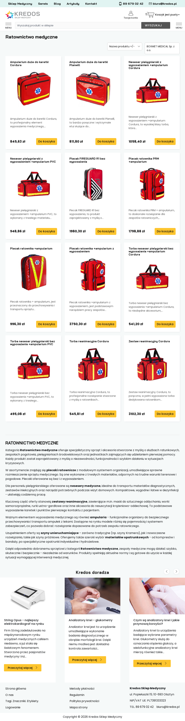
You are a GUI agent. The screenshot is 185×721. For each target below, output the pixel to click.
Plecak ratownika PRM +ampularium (144, 160)
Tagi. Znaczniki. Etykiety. (22, 701)
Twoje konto (131, 15)
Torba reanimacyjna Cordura (89, 341)
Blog (57, 3)
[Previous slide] (166, 571)
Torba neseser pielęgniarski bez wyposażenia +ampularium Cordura (151, 251)
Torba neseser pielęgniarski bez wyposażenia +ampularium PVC (32, 343)
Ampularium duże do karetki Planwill (88, 63)
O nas (9, 695)
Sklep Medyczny (20, 3)
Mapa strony (79, 707)
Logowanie (12, 707)
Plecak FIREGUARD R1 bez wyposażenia (87, 160)
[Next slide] (176, 571)
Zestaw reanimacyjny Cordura (149, 341)
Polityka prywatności (84, 701)
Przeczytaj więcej (20, 668)
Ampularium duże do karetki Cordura (29, 63)
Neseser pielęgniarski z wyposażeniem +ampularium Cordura (148, 65)
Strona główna (15, 688)
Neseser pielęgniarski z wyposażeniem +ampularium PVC (33, 160)
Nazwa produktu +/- (122, 46)
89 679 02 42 (131, 3)
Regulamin (77, 695)
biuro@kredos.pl (163, 3)
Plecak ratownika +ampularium (31, 248)
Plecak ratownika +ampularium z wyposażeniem (91, 250)
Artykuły (73, 3)
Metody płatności (82, 688)
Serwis (43, 3)
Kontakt (91, 3)
